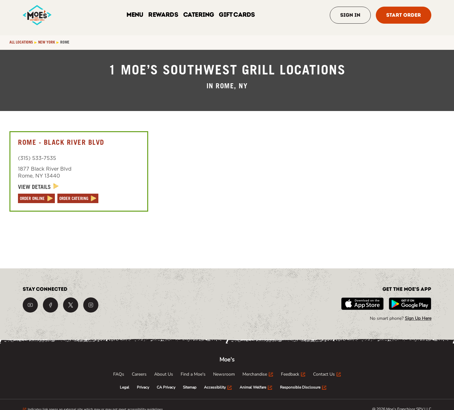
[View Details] (38, 187)
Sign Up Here (418, 318)
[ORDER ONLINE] (36, 198)
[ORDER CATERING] (77, 198)
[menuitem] (118, 374)
